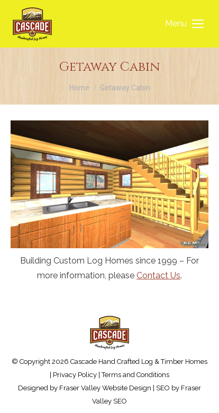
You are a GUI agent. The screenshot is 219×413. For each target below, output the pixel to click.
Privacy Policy (75, 375)
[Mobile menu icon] (184, 23)
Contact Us (158, 275)
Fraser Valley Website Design (105, 388)
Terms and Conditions (135, 375)
